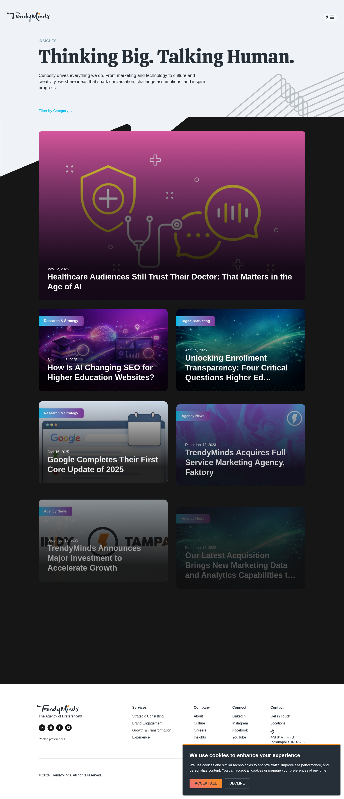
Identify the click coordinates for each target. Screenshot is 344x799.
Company (202, 707)
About (198, 716)
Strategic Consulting (148, 716)
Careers (200, 730)
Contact (277, 707)
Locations (278, 723)
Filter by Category (56, 111)
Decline (237, 783)
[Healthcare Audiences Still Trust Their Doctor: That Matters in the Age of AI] (172, 216)
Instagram (240, 723)
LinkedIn (239, 716)
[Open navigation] (330, 17)
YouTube (239, 737)
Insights (200, 737)
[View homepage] (28, 17)
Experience (141, 737)
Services (139, 707)
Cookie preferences (52, 739)
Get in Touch (280, 716)
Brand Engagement (147, 723)
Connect (239, 707)
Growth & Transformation (151, 730)
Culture (199, 723)
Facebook (240, 730)
